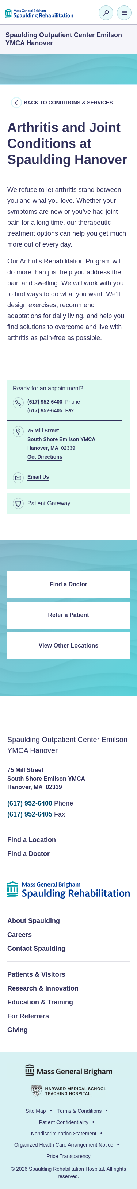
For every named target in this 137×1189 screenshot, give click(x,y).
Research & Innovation (43, 988)
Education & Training (40, 1002)
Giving (17, 1030)
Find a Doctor (68, 584)
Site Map (36, 1111)
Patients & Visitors (36, 974)
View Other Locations (68, 645)
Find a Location (31, 840)
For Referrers (28, 1016)
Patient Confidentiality (63, 1122)
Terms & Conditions (79, 1111)
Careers (19, 934)
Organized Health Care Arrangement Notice (63, 1145)
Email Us (38, 477)
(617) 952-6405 (29, 814)
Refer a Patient (68, 615)
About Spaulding (33, 920)
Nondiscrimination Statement (63, 1133)
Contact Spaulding (36, 948)
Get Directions (44, 457)
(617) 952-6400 (29, 803)
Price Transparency (68, 1156)
